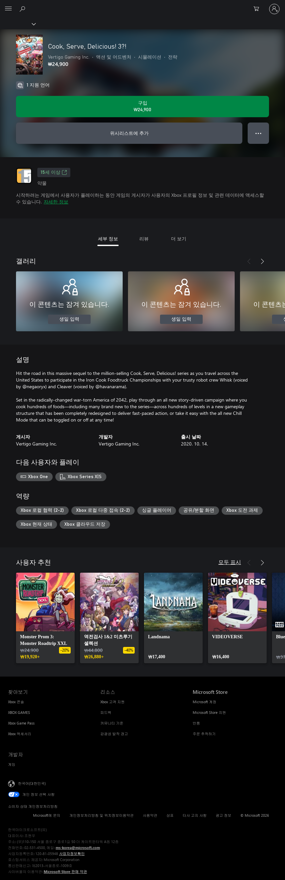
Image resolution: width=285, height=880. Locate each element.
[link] (45, 618)
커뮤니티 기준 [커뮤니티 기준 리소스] (111, 723)
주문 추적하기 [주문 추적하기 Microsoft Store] (204, 734)
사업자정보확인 (72, 853)
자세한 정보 (56, 201)
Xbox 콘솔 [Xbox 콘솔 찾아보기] (16, 702)
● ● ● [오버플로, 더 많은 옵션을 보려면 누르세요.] (258, 133)
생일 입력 (69, 319)
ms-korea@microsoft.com (78, 847)
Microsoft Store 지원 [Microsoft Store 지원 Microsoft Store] (209, 712)
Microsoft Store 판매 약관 (65, 871)
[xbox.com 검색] (23, 8)
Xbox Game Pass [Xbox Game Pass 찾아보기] (21, 723)
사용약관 (150, 815)
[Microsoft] (142, 5)
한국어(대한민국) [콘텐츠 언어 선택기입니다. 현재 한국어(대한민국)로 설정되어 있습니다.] (32, 783)
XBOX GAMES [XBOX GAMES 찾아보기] (19, 712)
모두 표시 (229, 561)
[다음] (262, 261)
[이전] (249, 261)
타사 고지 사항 (195, 815)
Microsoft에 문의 (46, 815)
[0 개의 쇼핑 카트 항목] (258, 9)
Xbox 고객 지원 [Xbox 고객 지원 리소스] (112, 702)
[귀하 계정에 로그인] (274, 9)
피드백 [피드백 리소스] (105, 712)
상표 (170, 815)
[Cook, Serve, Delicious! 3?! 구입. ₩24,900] (142, 106)
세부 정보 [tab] (108, 238)
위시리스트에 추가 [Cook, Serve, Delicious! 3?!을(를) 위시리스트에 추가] (129, 133)
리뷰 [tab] (144, 238)
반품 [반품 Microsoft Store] (196, 723)
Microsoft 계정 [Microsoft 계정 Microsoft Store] (204, 702)
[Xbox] (17, 23)
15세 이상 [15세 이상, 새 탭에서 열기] (54, 172)
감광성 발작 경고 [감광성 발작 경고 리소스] (114, 734)
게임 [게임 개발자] (11, 764)
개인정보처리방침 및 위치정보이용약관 (101, 815)
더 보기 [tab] (178, 238)
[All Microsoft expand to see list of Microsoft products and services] (8, 9)
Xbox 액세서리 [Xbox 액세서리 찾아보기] (19, 734)
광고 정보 (223, 815)
